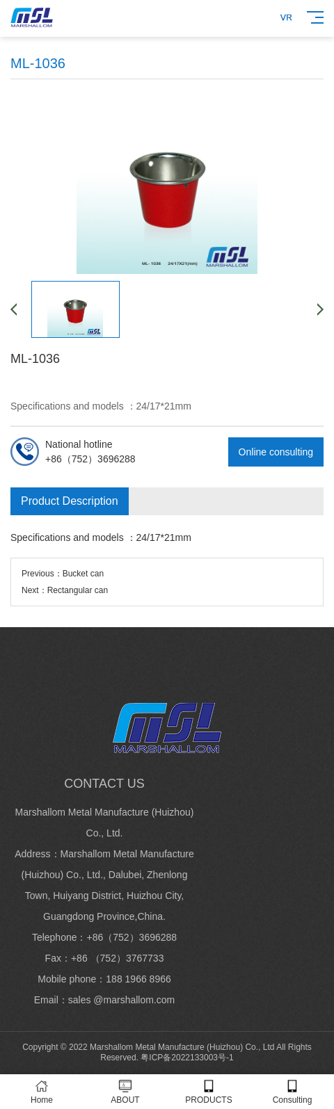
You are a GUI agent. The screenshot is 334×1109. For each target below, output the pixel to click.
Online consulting (276, 452)
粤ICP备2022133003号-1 (187, 1057)
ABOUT (125, 1092)
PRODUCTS (208, 1092)
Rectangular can (77, 590)
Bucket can (83, 573)
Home (42, 1092)
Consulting (292, 1092)
